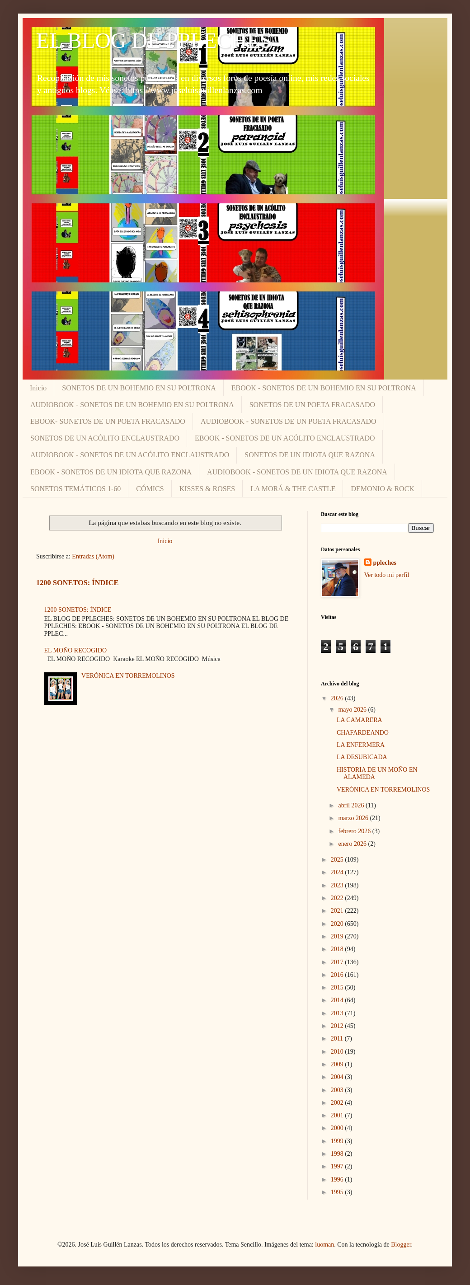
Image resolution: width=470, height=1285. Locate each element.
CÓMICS (150, 488)
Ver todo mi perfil (386, 575)
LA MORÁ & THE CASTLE (292, 488)
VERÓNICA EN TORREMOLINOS (127, 675)
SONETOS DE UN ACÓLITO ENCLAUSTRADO (104, 438)
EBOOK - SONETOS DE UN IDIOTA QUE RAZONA (111, 472)
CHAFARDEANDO (363, 732)
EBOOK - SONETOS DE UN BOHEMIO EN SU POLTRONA (323, 388)
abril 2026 (352, 805)
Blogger (401, 1244)
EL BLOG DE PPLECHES (154, 40)
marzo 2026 (354, 818)
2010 (338, 1051)
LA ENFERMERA (361, 744)
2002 (338, 1102)
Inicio (38, 388)
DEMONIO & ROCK (382, 488)
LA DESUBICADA (362, 757)
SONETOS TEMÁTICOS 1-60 (75, 488)
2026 (338, 698)
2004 (338, 1077)
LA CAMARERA (359, 720)
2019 (338, 936)
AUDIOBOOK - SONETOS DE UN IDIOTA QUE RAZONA (297, 472)
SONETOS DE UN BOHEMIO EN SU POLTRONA (139, 388)
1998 (338, 1153)
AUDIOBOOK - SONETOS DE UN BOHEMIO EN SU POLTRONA (132, 404)
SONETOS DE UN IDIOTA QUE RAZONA (309, 455)
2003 (338, 1090)
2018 (338, 949)
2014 (338, 1000)
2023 (338, 885)
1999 (338, 1141)
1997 (338, 1166)
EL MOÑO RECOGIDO (75, 650)
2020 (338, 923)
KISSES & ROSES (207, 488)
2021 (338, 910)
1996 (338, 1179)
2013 (338, 1013)
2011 (338, 1038)
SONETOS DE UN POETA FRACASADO (312, 404)
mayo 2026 (353, 709)
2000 (338, 1128)
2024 (338, 872)
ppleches (384, 562)
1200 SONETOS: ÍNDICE (77, 582)
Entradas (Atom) (93, 556)
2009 (338, 1064)
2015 (338, 987)
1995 (338, 1192)
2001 (338, 1115)
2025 (338, 859)
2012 (338, 1025)
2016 (338, 974)
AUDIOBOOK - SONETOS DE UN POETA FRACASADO (288, 421)
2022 (338, 898)
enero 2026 (353, 843)
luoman (324, 1244)
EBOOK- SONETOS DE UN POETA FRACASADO (107, 421)
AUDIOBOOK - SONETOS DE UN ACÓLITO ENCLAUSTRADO (129, 455)
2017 (338, 962)
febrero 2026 (355, 831)
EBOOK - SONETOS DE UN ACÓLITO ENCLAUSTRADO (285, 438)
